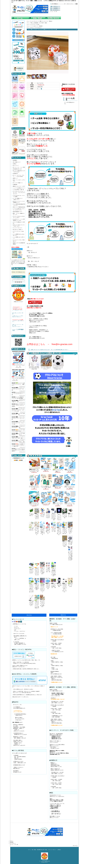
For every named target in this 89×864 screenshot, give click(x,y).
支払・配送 (34, 849)
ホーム (19, 17)
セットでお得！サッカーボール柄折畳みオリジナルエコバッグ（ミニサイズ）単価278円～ (53, 569)
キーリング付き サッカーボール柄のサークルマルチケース (36, 513)
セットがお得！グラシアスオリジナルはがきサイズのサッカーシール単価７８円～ (18, 260)
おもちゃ (32, 27)
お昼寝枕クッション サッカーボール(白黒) (64, 513)
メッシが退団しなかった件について (19, 238)
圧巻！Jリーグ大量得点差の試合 (19, 207)
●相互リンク (15, 178)
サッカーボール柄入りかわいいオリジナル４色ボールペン (31, 600)
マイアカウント (55, 10)
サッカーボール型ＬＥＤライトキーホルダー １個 (53, 527)
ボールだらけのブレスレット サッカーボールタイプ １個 (18, 393)
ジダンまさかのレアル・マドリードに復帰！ (19, 196)
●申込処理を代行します (17, 168)
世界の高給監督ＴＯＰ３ (17, 211)
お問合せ (52, 17)
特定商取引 (15, 160)
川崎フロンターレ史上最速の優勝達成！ (19, 243)
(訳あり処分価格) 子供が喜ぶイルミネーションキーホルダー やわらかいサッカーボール (42, 585)
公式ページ (17, 666)
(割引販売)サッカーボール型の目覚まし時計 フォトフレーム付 (48, 528)
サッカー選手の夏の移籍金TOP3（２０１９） (19, 205)
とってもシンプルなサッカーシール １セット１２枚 (18, 418)
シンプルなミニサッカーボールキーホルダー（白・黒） (18, 389)
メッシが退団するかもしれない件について (19, 235)
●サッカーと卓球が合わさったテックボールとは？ (19, 171)
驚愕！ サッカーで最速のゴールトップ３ (19, 214)
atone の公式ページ (18, 696)
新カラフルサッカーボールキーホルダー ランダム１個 (48, 583)
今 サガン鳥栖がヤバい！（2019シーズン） (18, 199)
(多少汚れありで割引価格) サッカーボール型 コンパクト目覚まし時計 (34, 362)
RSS (16, 460)
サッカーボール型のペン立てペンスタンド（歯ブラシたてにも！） (46, 362)
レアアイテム (32, 24)
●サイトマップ (15, 165)
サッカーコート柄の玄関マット (31, 512)
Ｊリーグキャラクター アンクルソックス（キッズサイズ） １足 (15, 375)
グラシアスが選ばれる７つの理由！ (19, 223)
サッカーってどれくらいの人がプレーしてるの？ (19, 217)
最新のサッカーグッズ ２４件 (19, 186)
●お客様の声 (15, 173)
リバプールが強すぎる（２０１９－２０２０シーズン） (19, 209)
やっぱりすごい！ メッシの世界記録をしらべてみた (19, 220)
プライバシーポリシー (52, 849)
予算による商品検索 (34, 22)
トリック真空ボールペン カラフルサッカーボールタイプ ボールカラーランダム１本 (36, 568)
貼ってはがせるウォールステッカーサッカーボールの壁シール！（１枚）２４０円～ (64, 585)
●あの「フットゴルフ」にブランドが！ (19, 180)
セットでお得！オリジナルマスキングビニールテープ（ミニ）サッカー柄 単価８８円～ (36, 602)
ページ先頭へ (75, 845)
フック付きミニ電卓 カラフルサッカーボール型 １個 (48, 567)
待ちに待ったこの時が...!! (17, 229)
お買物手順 (15, 184)
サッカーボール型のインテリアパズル (42, 512)
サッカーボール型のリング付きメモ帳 (70, 540)
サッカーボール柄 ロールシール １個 (46, 497)
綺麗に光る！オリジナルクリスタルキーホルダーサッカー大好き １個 (53, 514)
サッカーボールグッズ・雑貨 (35, 21)
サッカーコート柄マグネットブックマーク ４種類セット (18, 384)
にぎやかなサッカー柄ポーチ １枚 (57, 481)
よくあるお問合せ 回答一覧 (18, 189)
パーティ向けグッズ (34, 26)
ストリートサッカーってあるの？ (18, 232)
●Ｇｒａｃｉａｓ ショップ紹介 (19, 167)
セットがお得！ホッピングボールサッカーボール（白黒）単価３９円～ (42, 601)
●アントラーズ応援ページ (18, 182)
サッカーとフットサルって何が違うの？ (19, 240)
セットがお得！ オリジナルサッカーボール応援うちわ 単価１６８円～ (36, 584)
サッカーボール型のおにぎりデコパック (31, 526)
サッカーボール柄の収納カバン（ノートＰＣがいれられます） (31, 567)
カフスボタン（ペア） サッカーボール (70, 512)
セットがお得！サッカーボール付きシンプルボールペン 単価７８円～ (18, 445)
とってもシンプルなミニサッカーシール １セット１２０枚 (18, 423)
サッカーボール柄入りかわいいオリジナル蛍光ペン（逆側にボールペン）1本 (42, 528)
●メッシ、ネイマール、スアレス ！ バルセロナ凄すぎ (18, 176)
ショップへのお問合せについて (19, 188)
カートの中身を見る (18, 268)
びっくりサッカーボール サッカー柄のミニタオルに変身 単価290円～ (18, 450)
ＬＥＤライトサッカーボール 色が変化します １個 (53, 583)
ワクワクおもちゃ (38, 27)
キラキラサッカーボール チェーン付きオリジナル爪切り (64, 541)
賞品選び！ (41, 26)
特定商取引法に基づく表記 (42, 849)
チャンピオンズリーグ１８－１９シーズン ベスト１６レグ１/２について (19, 192)
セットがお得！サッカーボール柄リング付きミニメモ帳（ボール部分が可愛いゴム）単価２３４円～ (70, 553)
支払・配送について (36, 17)
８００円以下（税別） (43, 22)
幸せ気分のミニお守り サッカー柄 (70, 582)
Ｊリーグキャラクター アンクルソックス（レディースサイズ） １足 (18, 359)
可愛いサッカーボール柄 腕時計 (59, 582)
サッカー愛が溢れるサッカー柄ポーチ (21, 374)
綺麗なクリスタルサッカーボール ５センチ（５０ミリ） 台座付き (18, 405)
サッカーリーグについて (17, 227)
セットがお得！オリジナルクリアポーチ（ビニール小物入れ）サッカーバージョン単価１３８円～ (31, 585)
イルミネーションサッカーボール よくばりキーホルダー (48, 513)
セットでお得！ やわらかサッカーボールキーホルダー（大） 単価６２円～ (64, 528)
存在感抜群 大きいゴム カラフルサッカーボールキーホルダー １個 (34, 465)
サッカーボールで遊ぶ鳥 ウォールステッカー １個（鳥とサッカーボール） (36, 528)
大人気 (38, 24)
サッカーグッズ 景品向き (47, 21)
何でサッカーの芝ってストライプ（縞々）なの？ (19, 225)
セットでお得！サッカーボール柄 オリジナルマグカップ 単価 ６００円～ (59, 528)
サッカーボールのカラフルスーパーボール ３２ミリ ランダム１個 (18, 410)
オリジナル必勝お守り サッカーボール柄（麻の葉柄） (46, 481)
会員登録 (55, 8)
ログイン (55, 6)
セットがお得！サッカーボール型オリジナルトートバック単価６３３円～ (57, 362)
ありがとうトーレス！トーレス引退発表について (19, 202)
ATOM (21, 460)
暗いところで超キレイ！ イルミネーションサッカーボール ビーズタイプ (59, 514)
